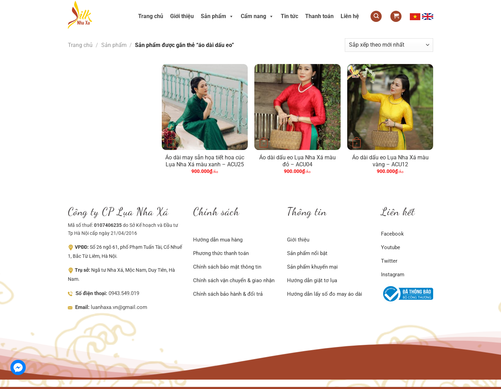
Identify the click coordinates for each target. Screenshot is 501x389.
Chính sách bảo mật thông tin (227, 267)
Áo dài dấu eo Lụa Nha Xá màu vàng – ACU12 (390, 161)
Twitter (389, 261)
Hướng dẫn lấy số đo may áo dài (324, 294)
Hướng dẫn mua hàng (217, 240)
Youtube (390, 247)
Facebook (392, 234)
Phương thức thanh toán (221, 253)
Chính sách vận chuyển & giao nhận (234, 280)
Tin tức (289, 16)
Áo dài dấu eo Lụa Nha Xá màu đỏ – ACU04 (297, 161)
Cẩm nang (257, 16)
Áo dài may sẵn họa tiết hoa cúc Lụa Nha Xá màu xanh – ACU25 (204, 161)
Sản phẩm (217, 16)
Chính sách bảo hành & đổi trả (228, 294)
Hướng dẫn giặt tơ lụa (312, 280)
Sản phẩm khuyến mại (312, 267)
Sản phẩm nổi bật (307, 253)
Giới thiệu (182, 16)
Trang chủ (150, 16)
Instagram (392, 274)
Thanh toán (319, 16)
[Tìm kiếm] (376, 16)
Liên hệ (350, 16)
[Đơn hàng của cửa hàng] (389, 45)
